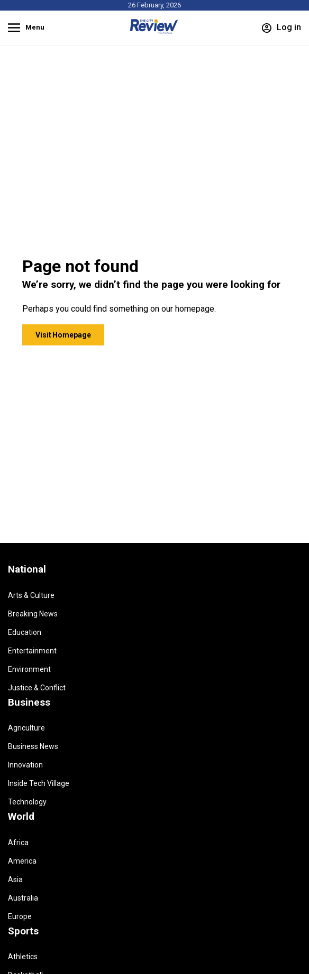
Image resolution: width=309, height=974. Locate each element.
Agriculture (26, 728)
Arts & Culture (31, 595)
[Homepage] (154, 31)
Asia (15, 879)
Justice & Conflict (37, 687)
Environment (29, 669)
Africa (18, 842)
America (22, 861)
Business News (33, 746)
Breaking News (33, 614)
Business (29, 702)
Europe (20, 916)
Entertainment (32, 651)
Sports (23, 931)
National (27, 569)
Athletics (23, 956)
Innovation (25, 765)
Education (24, 632)
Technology (27, 802)
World (21, 816)
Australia (23, 898)
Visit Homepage (63, 335)
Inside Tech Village (38, 783)
